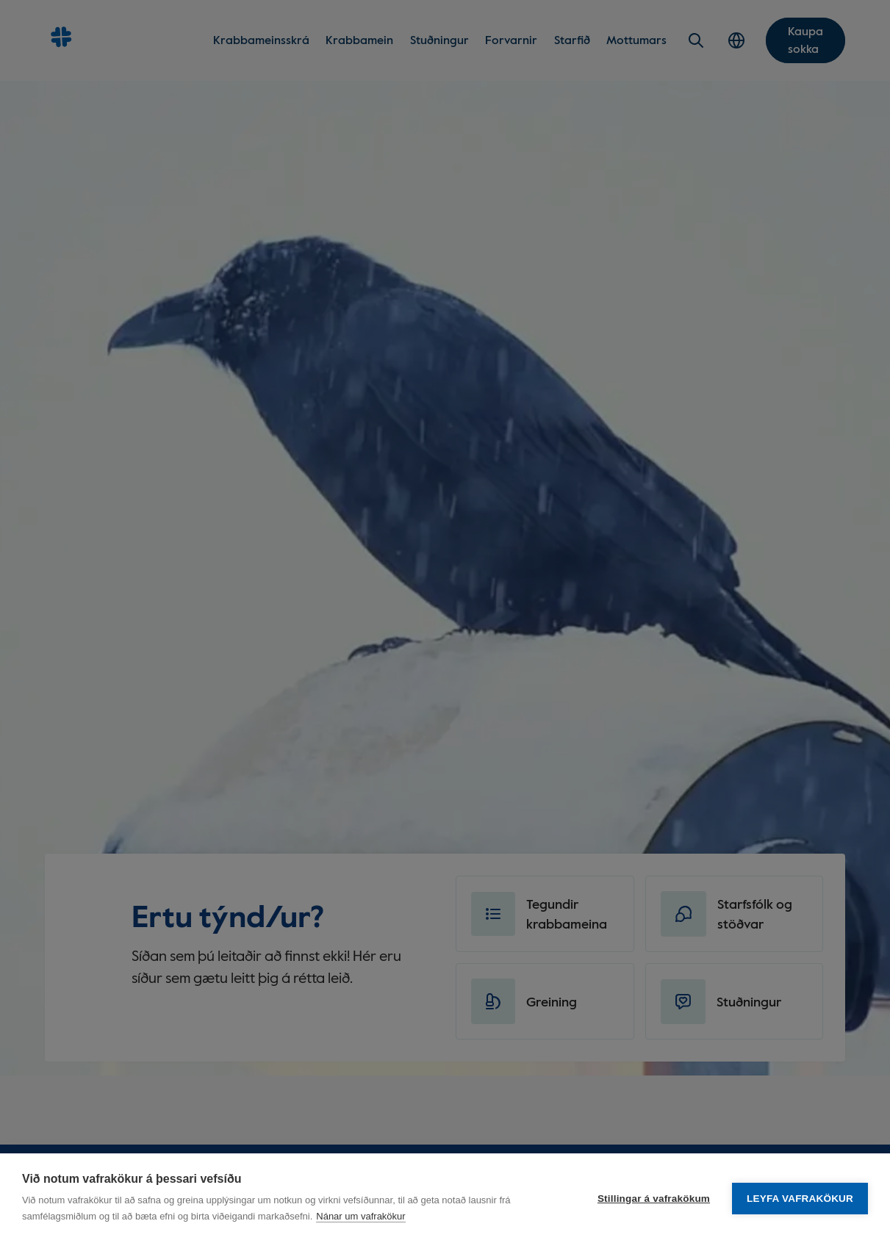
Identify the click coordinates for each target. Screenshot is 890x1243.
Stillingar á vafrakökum (653, 1198)
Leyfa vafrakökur (800, 1198)
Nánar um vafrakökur (360, 1216)
